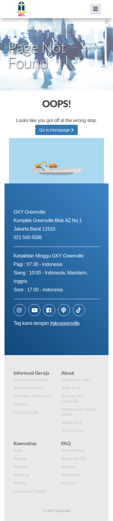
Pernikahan (71, 474)
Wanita (20, 482)
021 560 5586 (28, 237)
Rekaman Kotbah (29, 387)
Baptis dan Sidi (73, 458)
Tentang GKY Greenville (72, 398)
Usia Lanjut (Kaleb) (30, 490)
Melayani (69, 482)
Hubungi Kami (26, 412)
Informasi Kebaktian (31, 379)
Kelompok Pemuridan (32, 395)
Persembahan (73, 450)
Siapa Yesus (70, 387)
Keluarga (21, 474)
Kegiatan (21, 403)
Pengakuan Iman (75, 379)
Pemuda (21, 466)
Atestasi (68, 466)
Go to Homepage (56, 130)
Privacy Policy (73, 430)
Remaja (20, 458)
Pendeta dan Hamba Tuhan (79, 411)
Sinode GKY (71, 422)
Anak (18, 450)
